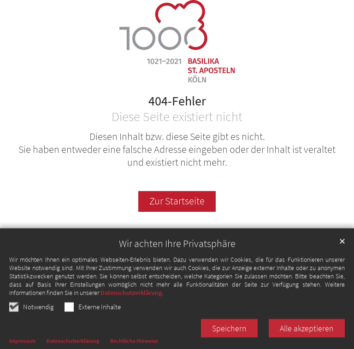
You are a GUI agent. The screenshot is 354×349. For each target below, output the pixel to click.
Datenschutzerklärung (131, 301)
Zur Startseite (177, 201)
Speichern (229, 337)
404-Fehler (177, 101)
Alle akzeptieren (307, 337)
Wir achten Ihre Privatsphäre (177, 252)
